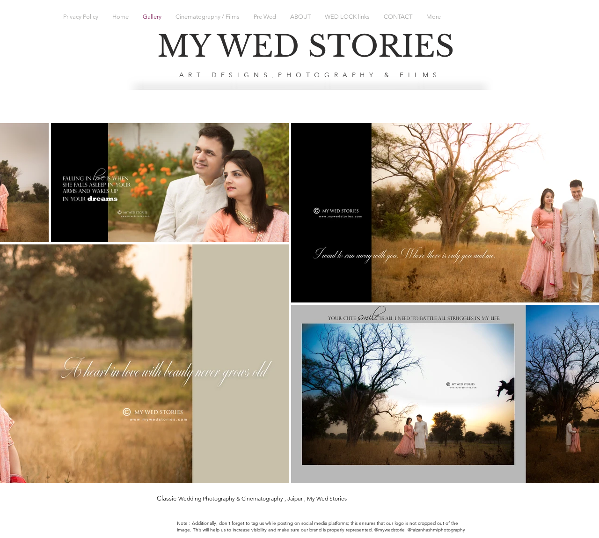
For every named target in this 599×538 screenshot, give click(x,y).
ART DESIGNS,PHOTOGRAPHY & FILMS (310, 75)
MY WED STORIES (305, 46)
